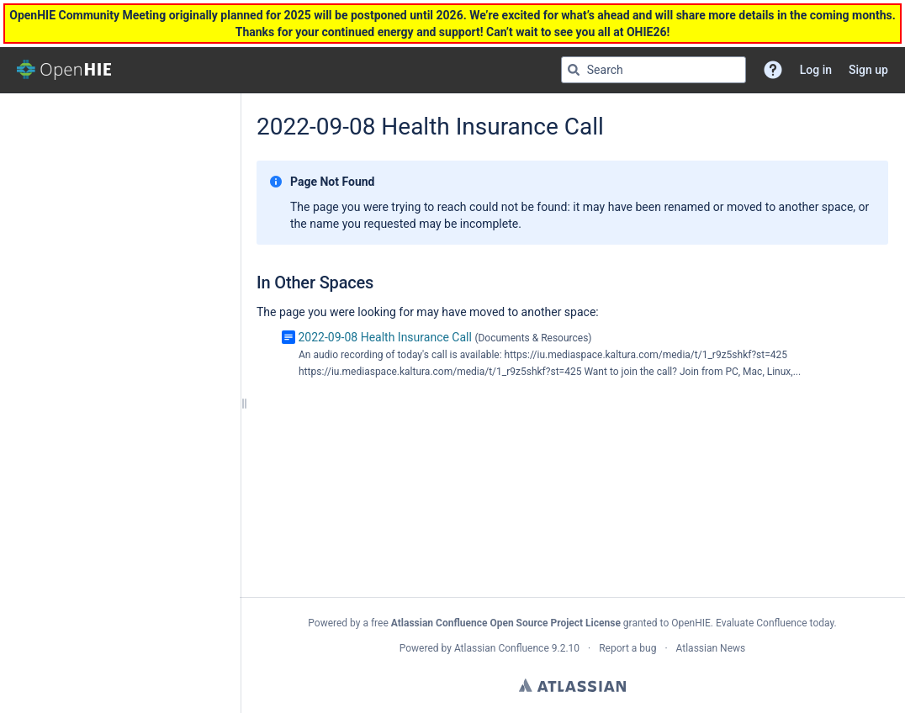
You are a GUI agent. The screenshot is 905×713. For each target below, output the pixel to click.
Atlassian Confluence (501, 648)
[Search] (573, 70)
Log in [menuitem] (816, 70)
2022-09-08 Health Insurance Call (384, 337)
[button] (772, 69)
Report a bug (627, 648)
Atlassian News (711, 648)
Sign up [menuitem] (868, 70)
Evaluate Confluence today (775, 623)
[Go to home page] (63, 69)
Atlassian (572, 685)
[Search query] (653, 69)
